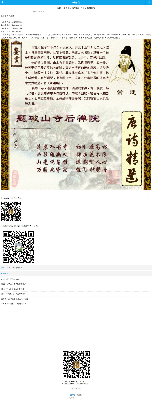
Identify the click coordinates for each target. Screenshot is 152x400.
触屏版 (72, 395)
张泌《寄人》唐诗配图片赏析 (12, 289)
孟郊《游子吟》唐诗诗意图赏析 (13, 284)
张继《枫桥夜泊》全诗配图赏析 (13, 294)
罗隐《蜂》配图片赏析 (10, 279)
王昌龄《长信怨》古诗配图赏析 (13, 304)
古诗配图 (16, 268)
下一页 (146, 193)
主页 (9, 268)
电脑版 (79, 395)
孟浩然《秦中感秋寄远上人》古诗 (14, 299)
